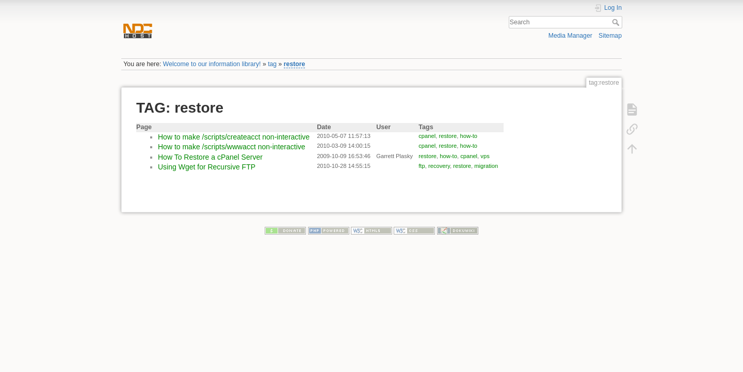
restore (294, 64)
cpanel (426, 136)
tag (272, 64)
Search (617, 22)
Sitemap (610, 35)
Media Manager (570, 35)
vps (484, 156)
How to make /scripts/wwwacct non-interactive (231, 147)
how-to (469, 136)
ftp (421, 166)
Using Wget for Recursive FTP (206, 167)
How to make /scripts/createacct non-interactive (234, 137)
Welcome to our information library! (212, 64)
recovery (439, 166)
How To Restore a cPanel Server (210, 157)
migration (486, 166)
